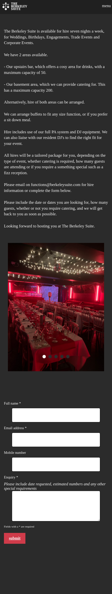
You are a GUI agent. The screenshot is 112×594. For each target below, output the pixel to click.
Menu (106, 6)
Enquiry (10, 477)
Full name (11, 403)
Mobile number (15, 453)
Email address (14, 428)
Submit (14, 538)
